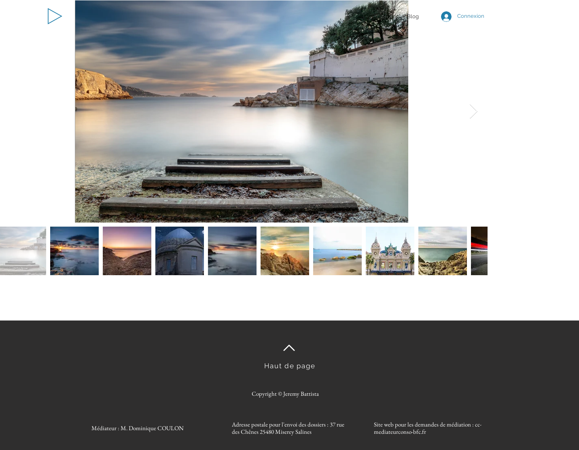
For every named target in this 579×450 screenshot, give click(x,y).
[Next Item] (473, 111)
